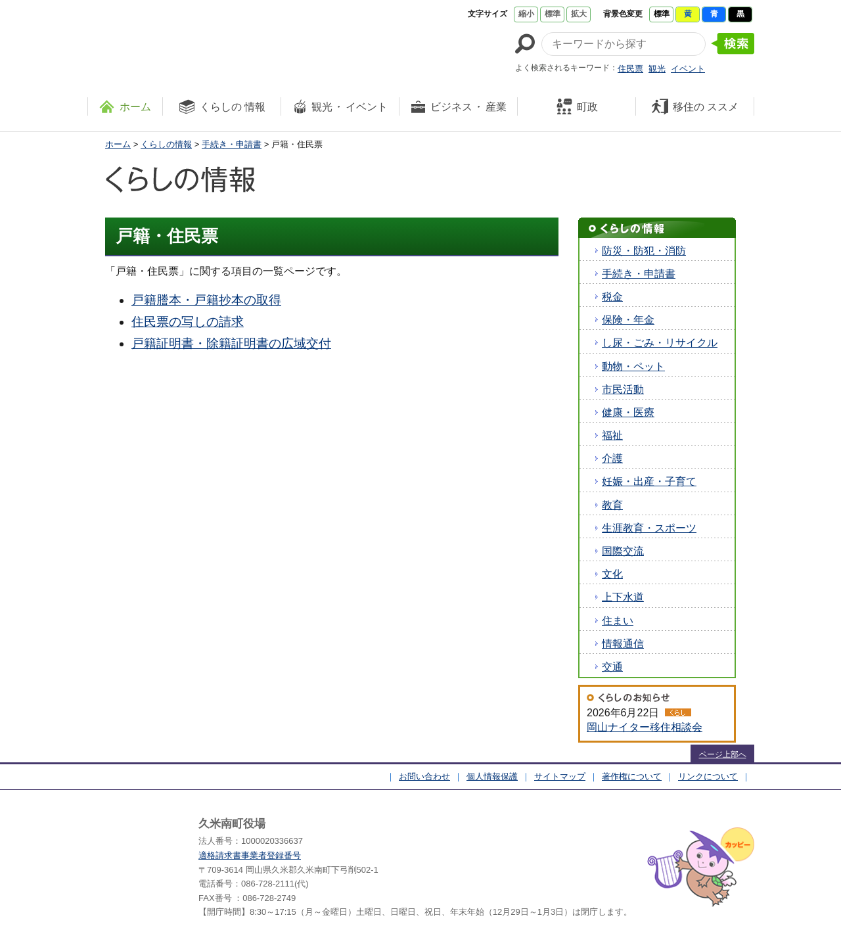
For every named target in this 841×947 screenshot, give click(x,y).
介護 (612, 458)
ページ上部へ (722, 754)
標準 (552, 13)
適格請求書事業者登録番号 (249, 855)
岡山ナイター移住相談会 (644, 727)
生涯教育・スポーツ (649, 528)
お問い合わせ (424, 776)
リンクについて (708, 776)
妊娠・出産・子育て (649, 481)
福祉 (612, 435)
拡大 (579, 13)
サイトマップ (559, 776)
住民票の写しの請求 (187, 322)
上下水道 (623, 597)
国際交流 (623, 551)
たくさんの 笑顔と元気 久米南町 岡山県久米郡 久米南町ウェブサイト (207, 40)
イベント (688, 69)
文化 (612, 574)
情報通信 (623, 643)
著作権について (632, 776)
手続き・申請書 (231, 144)
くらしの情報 (166, 144)
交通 (612, 666)
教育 (612, 505)
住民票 (630, 69)
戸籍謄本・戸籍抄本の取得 (206, 300)
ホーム (118, 144)
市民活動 (623, 389)
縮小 (526, 13)
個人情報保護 (492, 776)
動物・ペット (633, 366)
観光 (657, 69)
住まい (617, 620)
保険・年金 (628, 319)
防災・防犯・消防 (644, 250)
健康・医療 (628, 412)
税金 (612, 296)
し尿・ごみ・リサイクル (659, 342)
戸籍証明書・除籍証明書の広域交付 (231, 343)
